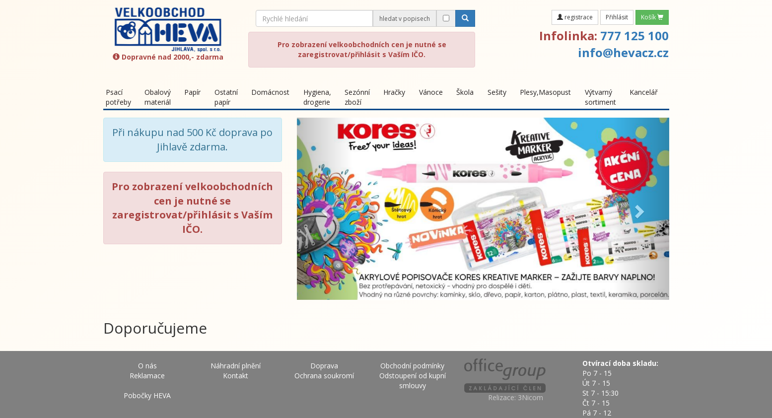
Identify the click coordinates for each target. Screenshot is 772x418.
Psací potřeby (118, 97)
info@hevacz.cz (623, 52)
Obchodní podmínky (412, 365)
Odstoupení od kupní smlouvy (412, 380)
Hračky (394, 92)
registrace (575, 17)
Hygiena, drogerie (317, 97)
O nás (147, 365)
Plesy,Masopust (545, 92)
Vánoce (431, 92)
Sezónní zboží (357, 97)
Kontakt (235, 375)
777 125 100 (634, 35)
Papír (192, 92)
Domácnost (270, 92)
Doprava (324, 365)
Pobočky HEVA (147, 395)
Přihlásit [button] (617, 17)
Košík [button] (652, 17)
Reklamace (147, 375)
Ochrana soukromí (324, 375)
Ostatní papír (226, 97)
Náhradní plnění (236, 365)
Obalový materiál (157, 97)
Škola (465, 92)
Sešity (497, 92)
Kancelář (644, 92)
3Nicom (530, 397)
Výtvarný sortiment (600, 97)
